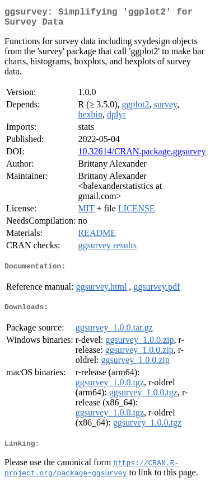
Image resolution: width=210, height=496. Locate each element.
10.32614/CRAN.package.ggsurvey (142, 155)
